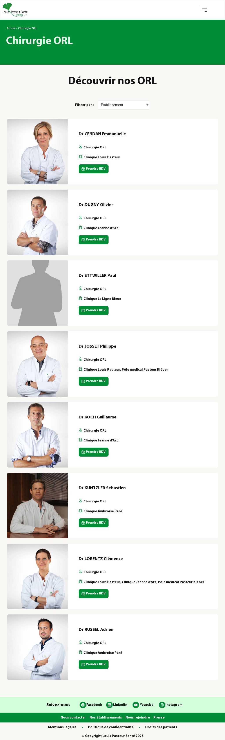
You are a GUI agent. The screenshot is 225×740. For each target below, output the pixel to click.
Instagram (173, 705)
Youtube (146, 705)
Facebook (94, 705)
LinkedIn (120, 705)
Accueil (11, 28)
